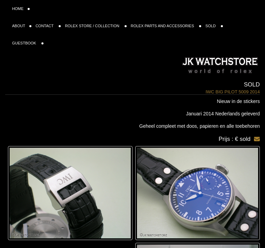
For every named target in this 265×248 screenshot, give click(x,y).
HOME (21, 9)
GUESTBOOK (27, 43)
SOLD (214, 26)
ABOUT (21, 26)
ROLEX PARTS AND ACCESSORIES (166, 26)
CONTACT (48, 26)
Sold (252, 84)
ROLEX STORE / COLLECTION (96, 26)
